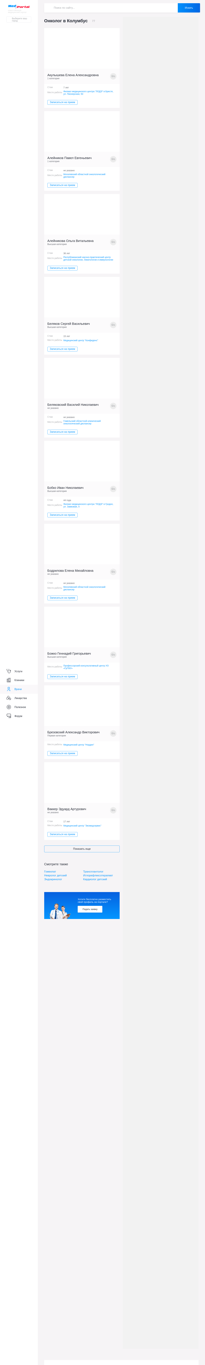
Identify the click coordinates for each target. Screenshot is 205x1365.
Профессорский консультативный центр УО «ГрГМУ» (86, 667)
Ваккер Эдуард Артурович (66, 809)
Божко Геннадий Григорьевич (69, 653)
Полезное (16, 707)
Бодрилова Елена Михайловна (70, 570)
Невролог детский (55, 875)
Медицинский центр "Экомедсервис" (82, 825)
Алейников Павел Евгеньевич (69, 158)
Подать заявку (89, 909)
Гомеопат (50, 871)
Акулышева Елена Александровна (73, 75)
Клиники (15, 680)
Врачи (14, 689)
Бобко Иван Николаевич (65, 487)
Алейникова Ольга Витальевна (70, 241)
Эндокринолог (53, 879)
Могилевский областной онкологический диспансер (84, 175)
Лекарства (16, 698)
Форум (14, 716)
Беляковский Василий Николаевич (73, 404)
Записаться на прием (62, 102)
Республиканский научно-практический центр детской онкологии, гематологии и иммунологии (88, 258)
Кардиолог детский (95, 879)
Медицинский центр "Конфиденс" (80, 340)
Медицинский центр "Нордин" (78, 744)
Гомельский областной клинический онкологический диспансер (82, 422)
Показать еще (82, 848)
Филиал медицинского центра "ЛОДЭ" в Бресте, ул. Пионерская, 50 (88, 92)
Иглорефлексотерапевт (98, 875)
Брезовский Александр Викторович (73, 732)
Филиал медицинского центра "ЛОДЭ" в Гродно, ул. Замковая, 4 (88, 505)
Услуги (14, 671)
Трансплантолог (93, 871)
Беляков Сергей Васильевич (68, 323)
